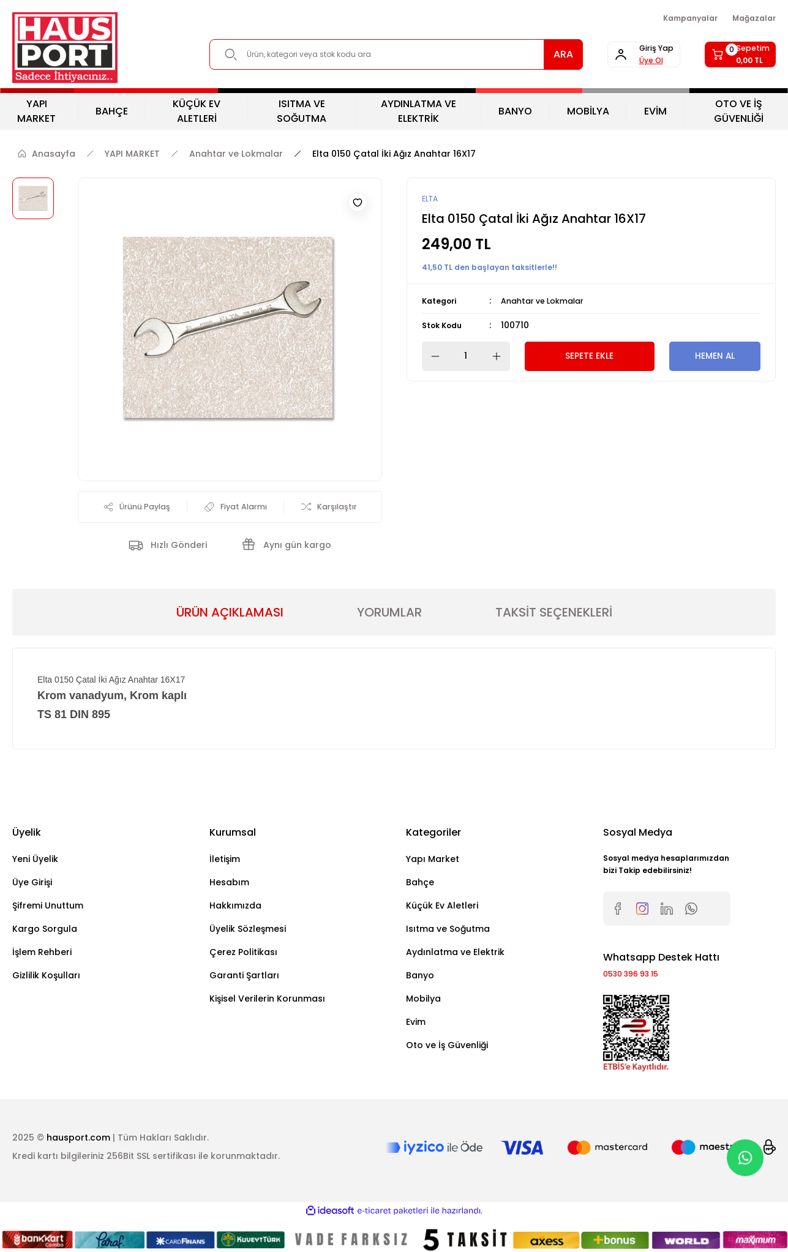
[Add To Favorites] (357, 202)
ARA (523, 54)
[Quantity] (466, 357)
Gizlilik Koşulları (46, 978)
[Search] (376, 54)
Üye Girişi (32, 885)
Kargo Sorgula (44, 931)
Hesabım (229, 885)
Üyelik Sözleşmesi (247, 931)
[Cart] (731, 54)
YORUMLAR (389, 614)
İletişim (224, 861)
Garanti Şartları (244, 978)
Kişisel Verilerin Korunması (267, 1001)
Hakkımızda (235, 908)
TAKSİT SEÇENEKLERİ (553, 614)
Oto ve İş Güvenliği (447, 1047)
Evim (416, 1024)
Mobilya (423, 1001)
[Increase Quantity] (500, 357)
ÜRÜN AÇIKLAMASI (229, 614)
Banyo (420, 978)
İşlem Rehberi (42, 954)
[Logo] (65, 47)
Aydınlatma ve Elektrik (455, 954)
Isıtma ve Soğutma (448, 931)
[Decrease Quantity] (431, 357)
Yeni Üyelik (35, 861)
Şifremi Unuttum (47, 908)
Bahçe (420, 885)
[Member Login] (614, 54)
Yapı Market (432, 861)
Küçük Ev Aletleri (442, 908)
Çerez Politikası (243, 954)
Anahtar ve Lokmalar (548, 302)
